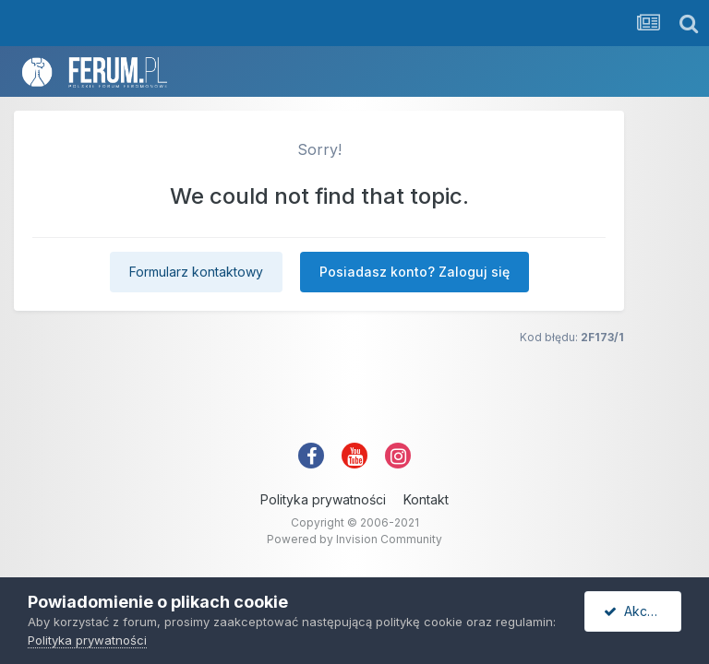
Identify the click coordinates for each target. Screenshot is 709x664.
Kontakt (426, 499)
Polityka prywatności (323, 499)
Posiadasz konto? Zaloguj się (414, 271)
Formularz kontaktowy (196, 271)
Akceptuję (642, 611)
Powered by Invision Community (354, 539)
